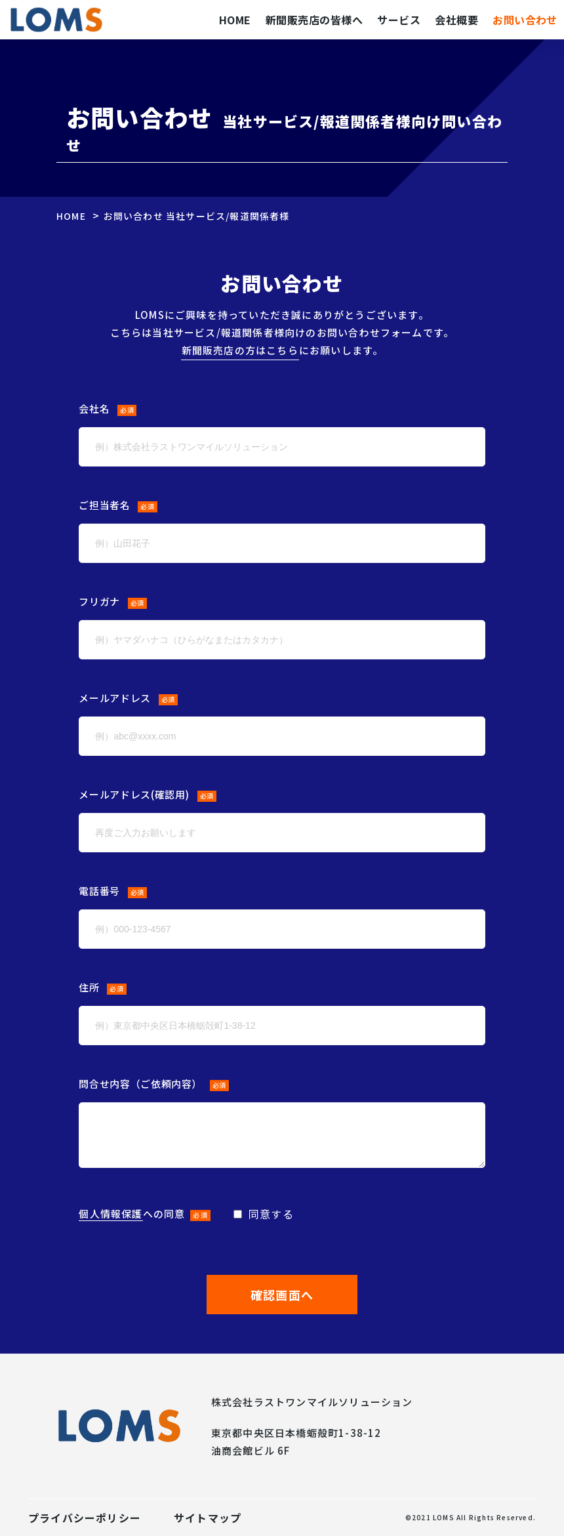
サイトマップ (207, 1517)
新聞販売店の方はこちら (240, 350)
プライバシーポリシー (84, 1517)
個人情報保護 (110, 1213)
